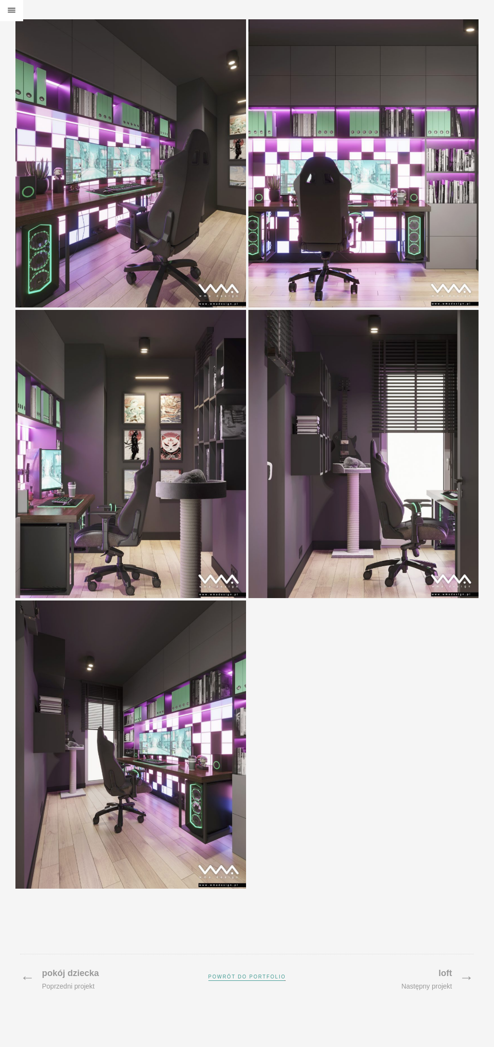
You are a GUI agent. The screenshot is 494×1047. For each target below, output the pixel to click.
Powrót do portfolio (247, 976)
